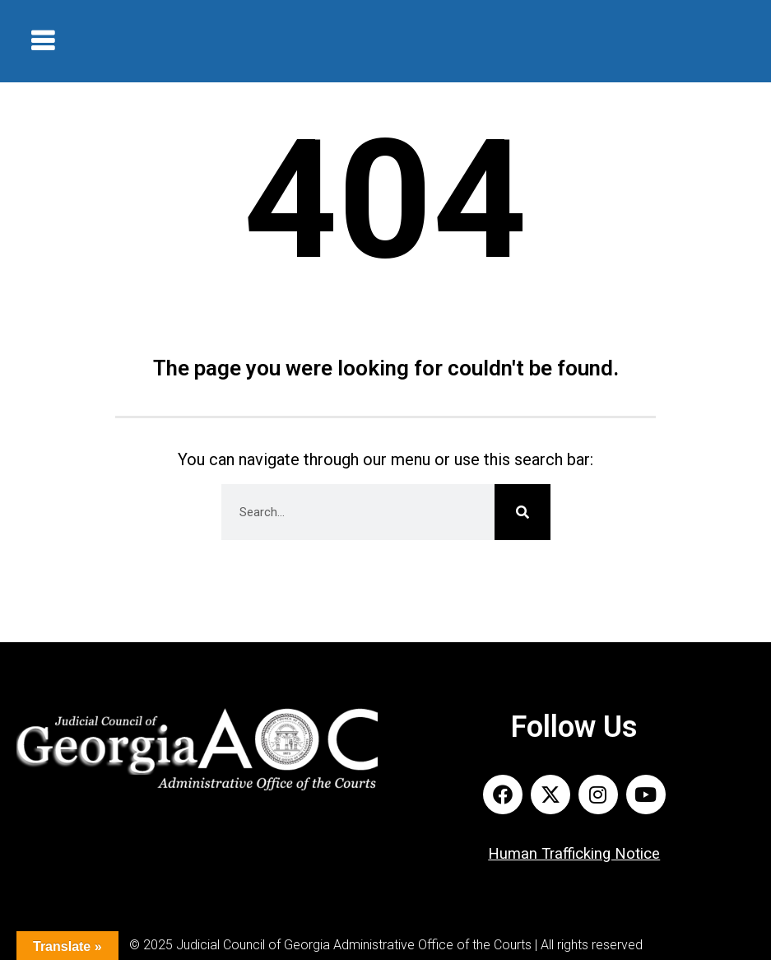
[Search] (522, 512)
